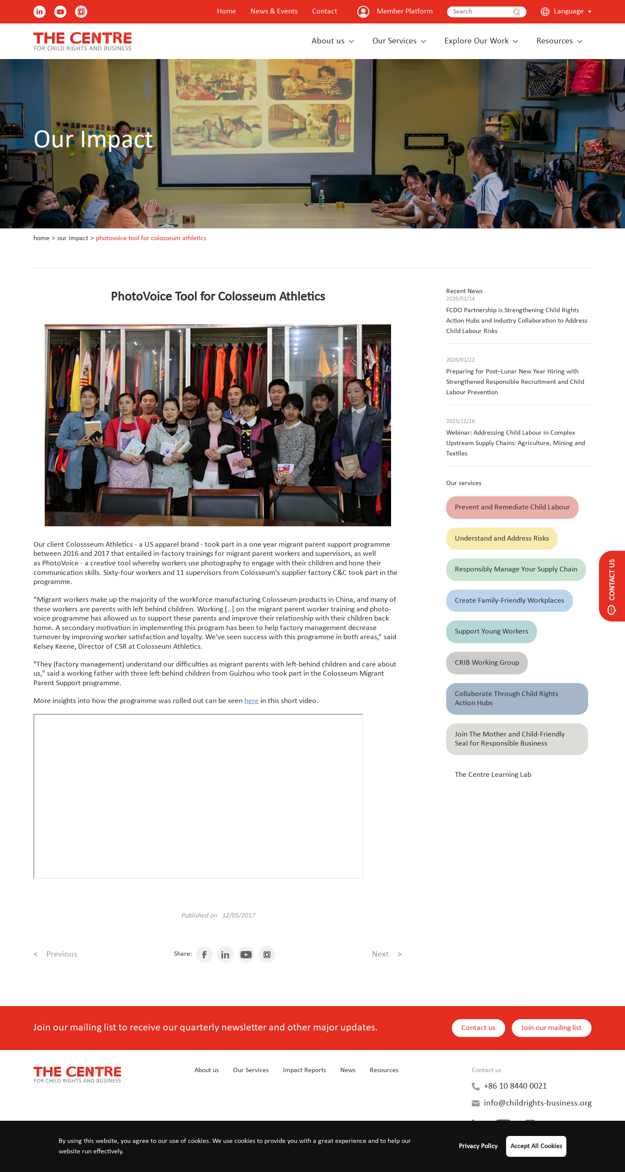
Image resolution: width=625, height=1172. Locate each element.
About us (328, 41)
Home (226, 11)
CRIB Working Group (487, 663)
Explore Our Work (476, 41)
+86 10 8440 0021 (515, 1086)
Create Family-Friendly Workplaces (509, 601)
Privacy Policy (478, 1146)
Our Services (394, 41)
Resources (554, 41)
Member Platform (405, 11)
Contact (324, 11)
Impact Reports (304, 1070)
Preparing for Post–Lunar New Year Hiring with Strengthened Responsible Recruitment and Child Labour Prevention (515, 382)
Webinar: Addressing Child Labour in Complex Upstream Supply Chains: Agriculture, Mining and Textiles (515, 443)
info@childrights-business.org (538, 1103)
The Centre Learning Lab (493, 775)
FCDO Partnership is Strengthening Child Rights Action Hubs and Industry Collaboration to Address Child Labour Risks (516, 321)
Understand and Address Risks (502, 539)
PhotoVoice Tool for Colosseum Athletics (151, 238)
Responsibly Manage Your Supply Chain (516, 569)
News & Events (274, 11)
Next (387, 954)
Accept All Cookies (536, 1146)
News (347, 1070)
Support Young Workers (491, 631)
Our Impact (72, 238)
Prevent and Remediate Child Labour (512, 507)
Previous (55, 954)
